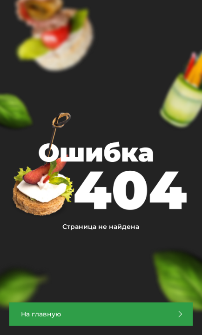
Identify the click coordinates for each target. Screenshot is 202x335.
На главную (41, 314)
